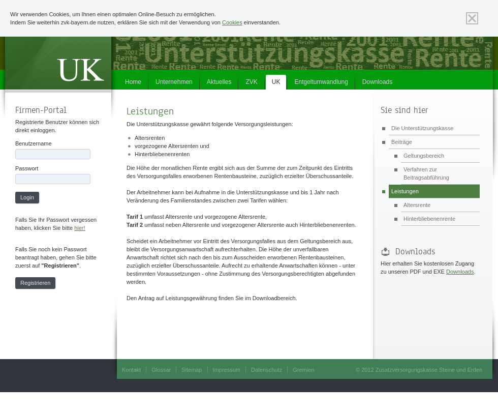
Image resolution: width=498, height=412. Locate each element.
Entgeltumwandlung (321, 81)
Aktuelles (219, 81)
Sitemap (191, 370)
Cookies (232, 22)
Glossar (161, 370)
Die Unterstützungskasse (422, 128)
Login (27, 197)
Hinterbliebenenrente (429, 219)
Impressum (226, 370)
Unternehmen (174, 81)
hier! (79, 228)
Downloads (377, 81)
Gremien (303, 370)
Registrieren (35, 283)
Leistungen (405, 191)
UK (276, 81)
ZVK (251, 81)
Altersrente (416, 205)
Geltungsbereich (423, 156)
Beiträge (401, 142)
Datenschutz (266, 370)
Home (133, 81)
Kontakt (131, 370)
